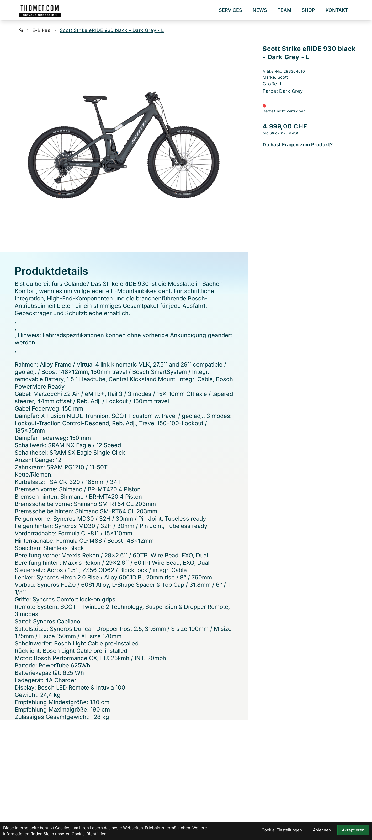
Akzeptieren (353, 829)
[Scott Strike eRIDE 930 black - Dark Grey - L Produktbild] (124, 145)
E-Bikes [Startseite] (41, 30)
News (260, 10)
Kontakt (337, 10)
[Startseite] (21, 30)
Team (284, 10)
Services (230, 10)
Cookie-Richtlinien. (90, 833)
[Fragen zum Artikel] (310, 144)
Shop (308, 10)
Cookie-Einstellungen (282, 829)
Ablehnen (322, 829)
